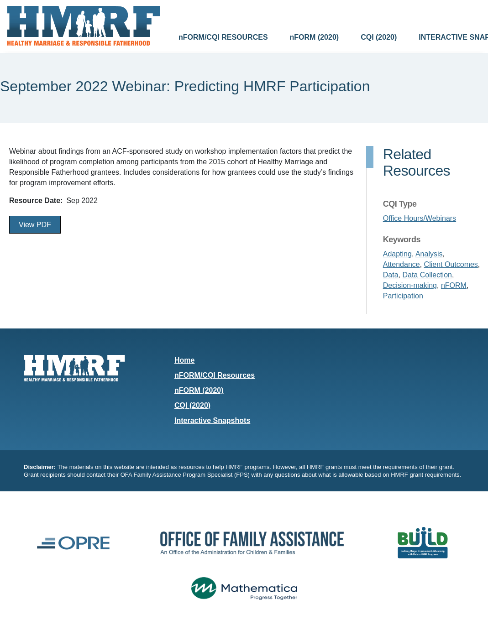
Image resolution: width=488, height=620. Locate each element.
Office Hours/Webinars (419, 218)
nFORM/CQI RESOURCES (223, 37)
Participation (403, 296)
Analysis (429, 254)
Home (184, 360)
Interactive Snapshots (212, 420)
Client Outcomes (451, 264)
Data (391, 275)
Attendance (401, 264)
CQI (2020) (379, 37)
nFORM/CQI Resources (214, 375)
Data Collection (427, 275)
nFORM (454, 285)
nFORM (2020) (314, 37)
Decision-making (410, 285)
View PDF (35, 225)
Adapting (397, 254)
